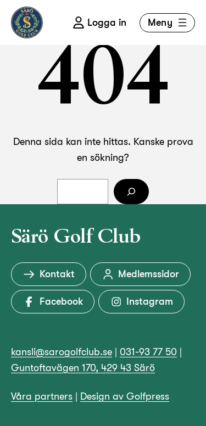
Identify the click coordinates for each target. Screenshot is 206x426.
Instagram (142, 301)
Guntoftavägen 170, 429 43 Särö (83, 367)
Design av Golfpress (124, 396)
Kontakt (49, 274)
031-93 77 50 (148, 351)
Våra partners (42, 396)
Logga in (99, 22)
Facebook (53, 301)
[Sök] (131, 192)
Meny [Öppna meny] (168, 22)
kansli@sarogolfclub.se (61, 351)
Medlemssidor (141, 274)
